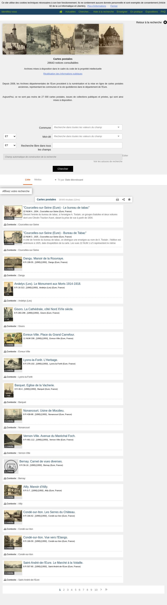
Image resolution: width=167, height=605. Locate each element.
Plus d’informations (96, 6)
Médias (38, 179)
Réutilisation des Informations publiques (62, 73)
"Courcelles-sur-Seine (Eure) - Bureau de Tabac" (55, 233)
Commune (45, 127)
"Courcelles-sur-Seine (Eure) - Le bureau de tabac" (56, 207)
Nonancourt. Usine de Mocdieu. (43, 410)
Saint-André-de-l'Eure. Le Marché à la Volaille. (53, 562)
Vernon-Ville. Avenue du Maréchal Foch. (49, 435)
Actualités (70, 11)
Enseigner (122, 11)
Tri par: (70, 180)
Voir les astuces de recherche (108, 161)
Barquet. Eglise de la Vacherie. (35, 385)
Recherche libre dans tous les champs (36, 147)
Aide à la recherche (103, 11)
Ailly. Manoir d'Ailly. (35, 486)
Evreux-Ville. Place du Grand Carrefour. (49, 334)
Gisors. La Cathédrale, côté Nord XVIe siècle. (43, 309)
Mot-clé (46, 136)
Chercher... (84, 11)
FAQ (163, 11)
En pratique (136, 11)
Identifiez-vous (9, 11)
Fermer (114, 6)
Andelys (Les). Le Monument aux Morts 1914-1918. (47, 283)
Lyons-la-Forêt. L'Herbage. (40, 359)
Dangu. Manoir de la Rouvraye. (43, 258)
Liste (27, 179)
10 (96, 589)
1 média (9, 218)
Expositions (152, 11)
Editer (125, 155)
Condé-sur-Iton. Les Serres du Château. (49, 512)
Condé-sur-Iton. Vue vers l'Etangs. (45, 537)
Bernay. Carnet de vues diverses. (41, 461)
